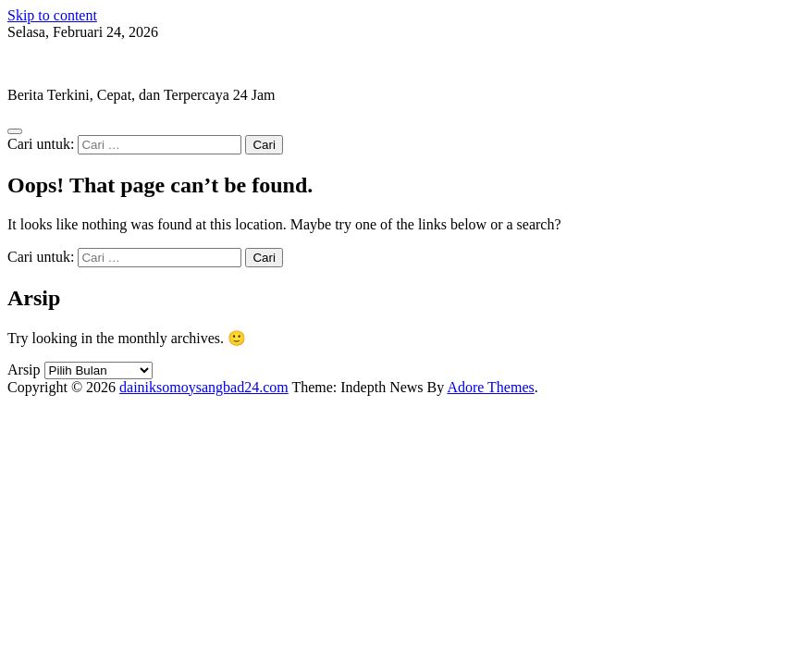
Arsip (24, 369)
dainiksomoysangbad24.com (92, 63)
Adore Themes (490, 387)
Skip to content (52, 15)
